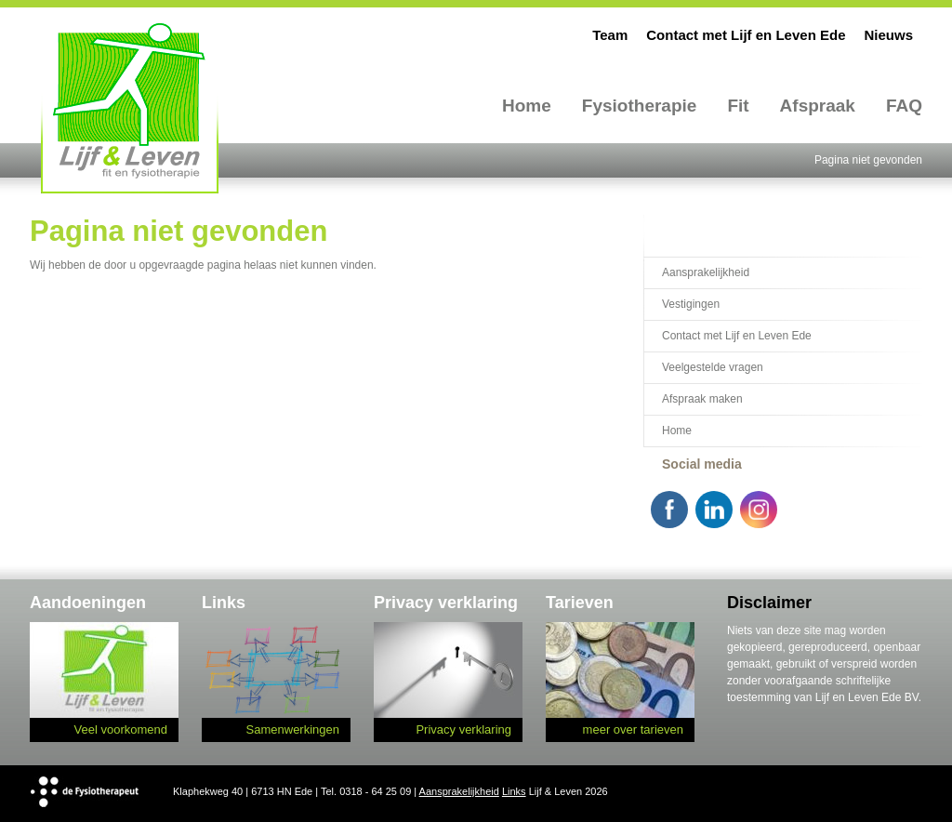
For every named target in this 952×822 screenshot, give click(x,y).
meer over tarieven (633, 729)
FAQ (904, 105)
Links (514, 791)
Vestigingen (691, 304)
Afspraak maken (702, 398)
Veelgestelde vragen (712, 367)
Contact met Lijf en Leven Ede (745, 35)
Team (610, 35)
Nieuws (888, 35)
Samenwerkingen (292, 729)
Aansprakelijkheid (705, 272)
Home (526, 105)
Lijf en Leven (129, 107)
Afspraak (817, 105)
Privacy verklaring (463, 729)
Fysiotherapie (639, 105)
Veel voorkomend (120, 729)
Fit (737, 105)
